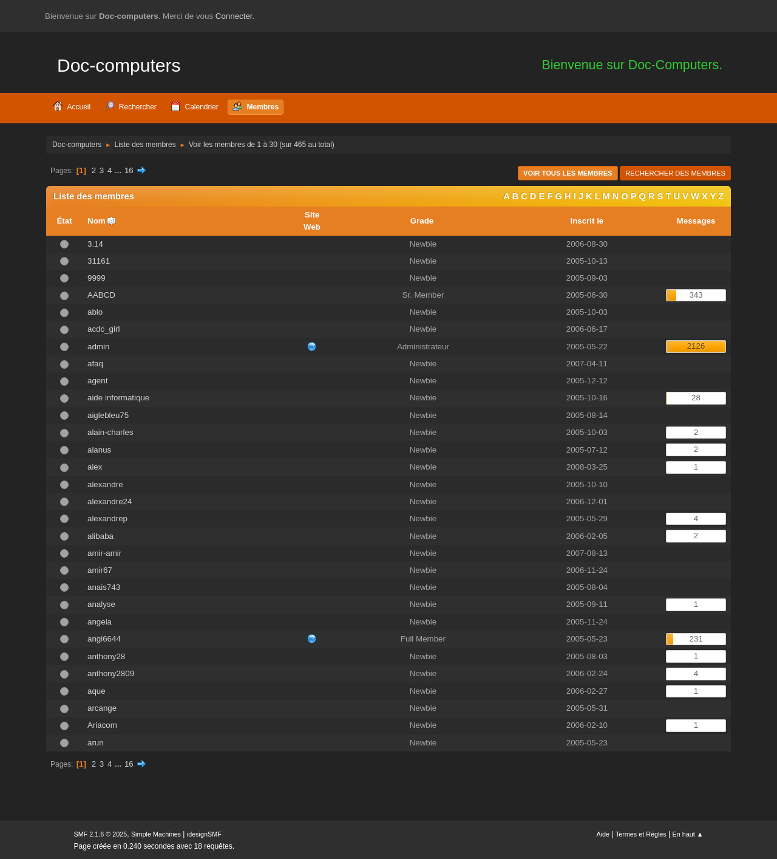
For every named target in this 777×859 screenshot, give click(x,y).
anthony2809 (110, 673)
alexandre (105, 484)
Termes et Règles (641, 834)
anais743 (103, 587)
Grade (423, 220)
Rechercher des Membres (675, 173)
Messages (696, 220)
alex (94, 466)
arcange (102, 708)
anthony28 (106, 656)
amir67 (99, 570)
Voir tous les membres (567, 173)
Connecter (234, 16)
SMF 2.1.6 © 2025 (100, 834)
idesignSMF (204, 834)
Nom (96, 220)
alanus (99, 449)
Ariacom (102, 725)
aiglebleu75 (108, 415)
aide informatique (118, 397)
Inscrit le (586, 220)
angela (99, 621)
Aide (603, 834)
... (119, 170)
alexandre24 (109, 501)
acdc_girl (103, 329)
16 (129, 170)
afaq (95, 363)
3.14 (95, 243)
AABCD (101, 294)
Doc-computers (118, 65)
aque (96, 691)
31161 (98, 260)
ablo (95, 312)
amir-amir (104, 553)
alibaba (100, 536)
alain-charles (110, 432)
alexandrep (107, 518)
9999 (96, 277)
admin (98, 346)
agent (97, 380)
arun (95, 742)
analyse (101, 604)
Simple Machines (156, 834)
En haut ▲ (688, 834)
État (64, 220)
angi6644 (104, 638)
